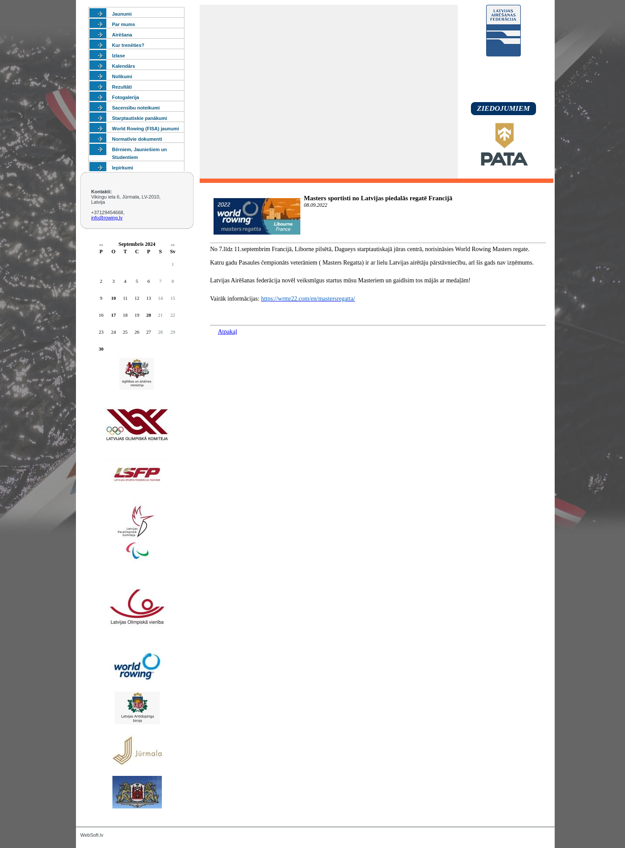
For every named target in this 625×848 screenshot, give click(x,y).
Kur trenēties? (128, 45)
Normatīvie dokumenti (137, 139)
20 (148, 315)
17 (113, 315)
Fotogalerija (125, 97)
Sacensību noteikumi (136, 107)
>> (172, 245)
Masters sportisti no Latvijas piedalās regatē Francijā (378, 198)
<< (101, 245)
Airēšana (122, 34)
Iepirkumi (122, 167)
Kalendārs (123, 66)
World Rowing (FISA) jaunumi (145, 128)
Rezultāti (122, 86)
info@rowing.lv (106, 217)
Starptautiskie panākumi (139, 118)
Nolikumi (122, 76)
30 (101, 348)
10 (113, 298)
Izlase (118, 55)
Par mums (123, 24)
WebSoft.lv (91, 835)
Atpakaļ (227, 331)
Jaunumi (122, 14)
